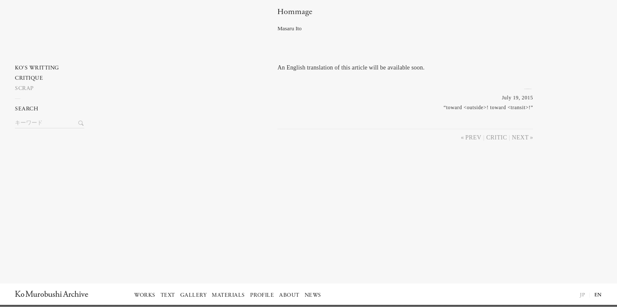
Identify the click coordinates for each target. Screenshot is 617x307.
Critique (29, 78)
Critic (496, 137)
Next (520, 137)
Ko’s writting (37, 68)
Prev (473, 137)
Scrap (24, 88)
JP (582, 295)
